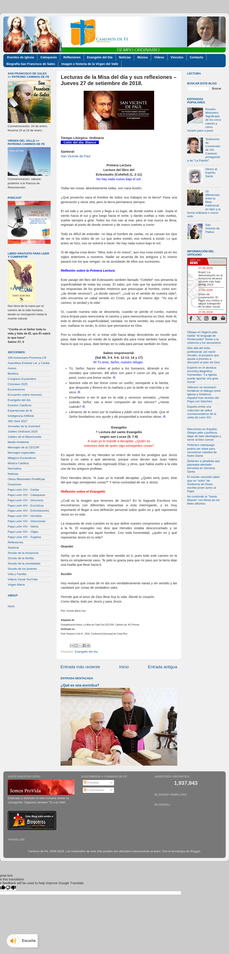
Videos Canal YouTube (23, 579)
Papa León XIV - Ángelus (24, 537)
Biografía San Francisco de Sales (30, 64)
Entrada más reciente (80, 666)
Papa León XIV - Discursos (25, 500)
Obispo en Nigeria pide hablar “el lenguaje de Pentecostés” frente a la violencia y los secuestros (204, 337)
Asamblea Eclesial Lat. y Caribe (29, 363)
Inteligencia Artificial (21, 416)
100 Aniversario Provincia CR (27, 357)
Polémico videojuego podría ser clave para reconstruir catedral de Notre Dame (202, 450)
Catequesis (49, 57)
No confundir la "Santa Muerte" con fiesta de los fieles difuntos (203, 500)
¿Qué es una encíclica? (80, 685)
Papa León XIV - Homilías (25, 516)
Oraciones (14, 484)
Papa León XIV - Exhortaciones (28, 510)
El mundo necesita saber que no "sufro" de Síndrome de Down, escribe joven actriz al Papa (203, 484)
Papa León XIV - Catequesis (26, 495)
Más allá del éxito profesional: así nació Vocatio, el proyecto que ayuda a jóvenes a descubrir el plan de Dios (203, 355)
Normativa (14, 468)
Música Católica (18, 463)
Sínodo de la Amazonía (23, 553)
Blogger (195, 851)
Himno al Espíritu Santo (211, 172)
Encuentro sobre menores (25, 394)
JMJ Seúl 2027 (17, 421)
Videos (159, 57)
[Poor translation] (11, 888)
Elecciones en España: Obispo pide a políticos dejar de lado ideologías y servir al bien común (204, 434)
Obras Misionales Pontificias (26, 479)
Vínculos (177, 57)
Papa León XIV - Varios (23, 526)
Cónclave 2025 (18, 384)
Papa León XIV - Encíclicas (26, 505)
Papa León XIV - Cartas (23, 489)
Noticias (125, 57)
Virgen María (16, 584)
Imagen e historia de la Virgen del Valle (89, 64)
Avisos (12, 368)
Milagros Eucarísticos (22, 458)
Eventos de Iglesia (20, 57)
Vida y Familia (17, 574)
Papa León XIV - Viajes (23, 531)
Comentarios (94, 790)
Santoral (13, 547)
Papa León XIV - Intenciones (27, 521)
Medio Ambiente (18, 442)
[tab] (197, 261)
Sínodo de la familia (21, 558)
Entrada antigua (162, 666)
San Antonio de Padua (212, 228)
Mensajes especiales (21, 452)
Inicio (124, 666)
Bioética (13, 373)
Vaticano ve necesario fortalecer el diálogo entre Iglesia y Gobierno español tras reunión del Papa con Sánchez (204, 394)
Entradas (91, 782)
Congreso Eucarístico (22, 378)
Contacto (196, 57)
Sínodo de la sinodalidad (24, 563)
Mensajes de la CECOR (23, 447)
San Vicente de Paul (75, 156)
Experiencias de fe (20, 410)
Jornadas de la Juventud (24, 426)
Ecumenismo (16, 389)
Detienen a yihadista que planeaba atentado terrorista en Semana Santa (203, 466)
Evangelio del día (86, 651)
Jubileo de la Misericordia (24, 436)
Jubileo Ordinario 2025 (23, 431)
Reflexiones (72, 57)
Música (142, 57)
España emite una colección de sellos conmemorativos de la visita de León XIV (201, 412)
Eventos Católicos (19, 405)
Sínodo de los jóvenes (22, 568)
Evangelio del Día (100, 57)
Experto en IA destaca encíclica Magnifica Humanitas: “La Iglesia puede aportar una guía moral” (202, 375)
